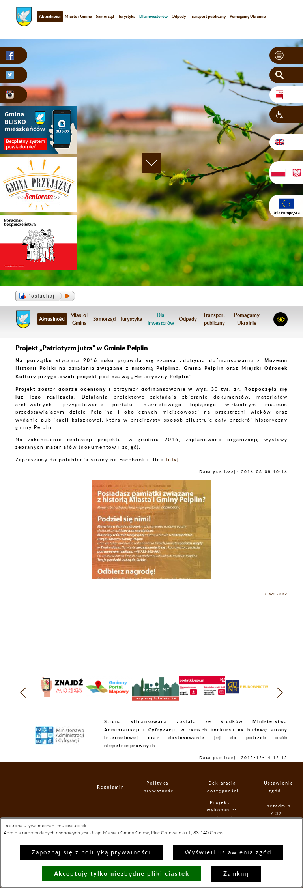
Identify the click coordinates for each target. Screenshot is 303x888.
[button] (286, 55)
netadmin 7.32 (276, 810)
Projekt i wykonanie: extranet (222, 810)
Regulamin (103, 787)
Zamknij (236, 874)
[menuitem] (153, 16)
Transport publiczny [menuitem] (208, 16)
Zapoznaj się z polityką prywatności (91, 853)
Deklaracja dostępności (222, 787)
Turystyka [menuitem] (126, 16)
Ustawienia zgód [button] (274, 787)
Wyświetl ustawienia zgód (228, 853)
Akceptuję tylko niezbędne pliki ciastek (121, 873)
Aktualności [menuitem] (50, 16)
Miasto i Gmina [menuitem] (78, 16)
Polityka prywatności (157, 787)
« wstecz (276, 593)
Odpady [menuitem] (179, 16)
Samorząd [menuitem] (105, 16)
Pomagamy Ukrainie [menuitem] (248, 16)
